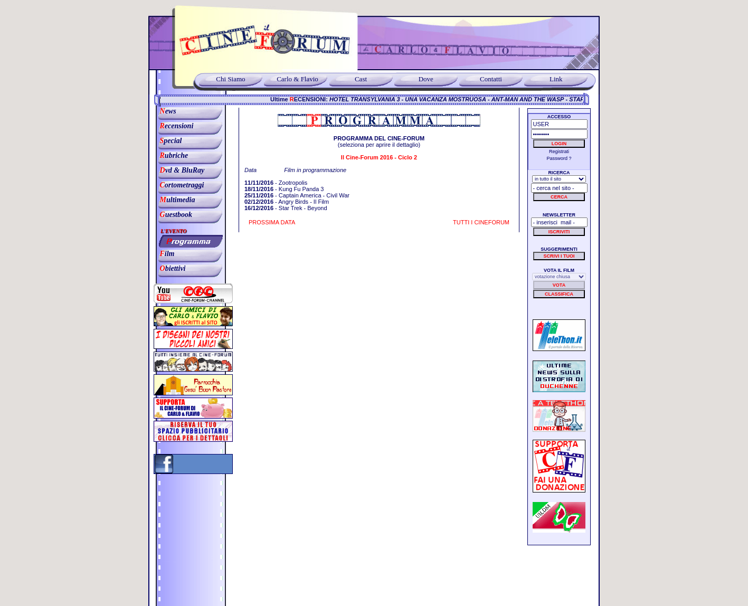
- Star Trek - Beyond (285, 208)
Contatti (491, 79)
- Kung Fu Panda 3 (284, 189)
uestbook (173, 215)
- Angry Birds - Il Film (286, 201)
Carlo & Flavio (295, 79)
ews (165, 111)
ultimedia (174, 200)
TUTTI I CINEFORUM (481, 222)
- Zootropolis (275, 182)
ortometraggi (179, 185)
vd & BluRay (179, 170)
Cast (361, 79)
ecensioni (173, 126)
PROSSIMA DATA (272, 222)
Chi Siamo (230, 79)
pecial (168, 141)
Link (556, 79)
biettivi (170, 268)
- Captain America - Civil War (296, 195)
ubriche (171, 155)
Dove (426, 79)
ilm (164, 254)
